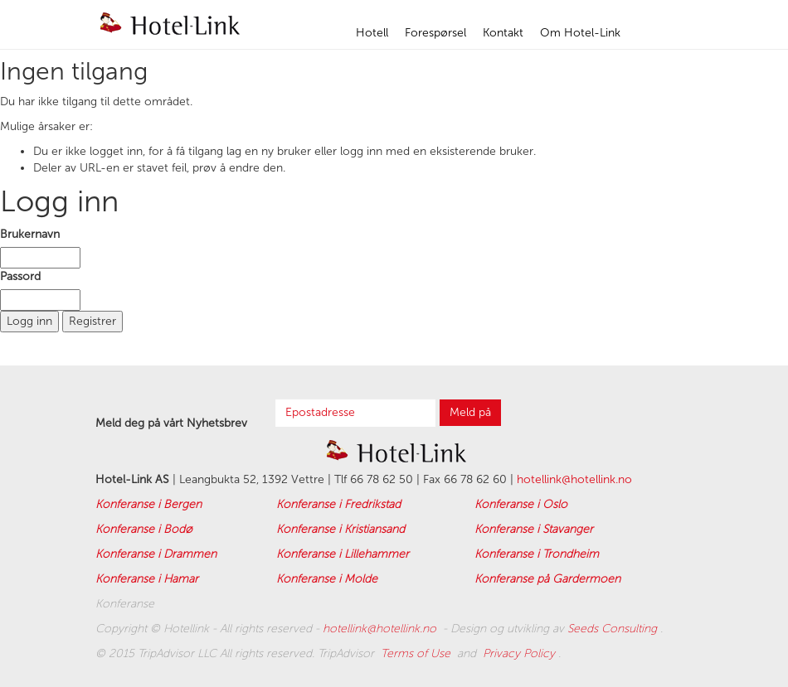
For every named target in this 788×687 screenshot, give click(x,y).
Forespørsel (435, 33)
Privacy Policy (520, 653)
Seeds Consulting (613, 629)
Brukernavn (30, 234)
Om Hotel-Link (580, 33)
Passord (20, 276)
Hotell (372, 33)
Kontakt (503, 33)
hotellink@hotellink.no (574, 479)
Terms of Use (417, 653)
